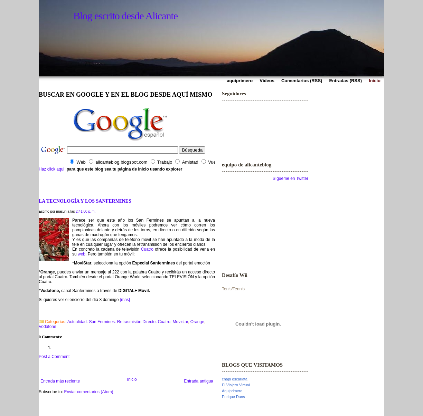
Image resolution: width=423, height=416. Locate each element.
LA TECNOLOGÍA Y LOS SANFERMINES (85, 201)
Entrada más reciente (60, 381)
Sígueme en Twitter (290, 178)
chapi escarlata (234, 379)
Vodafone (47, 326)
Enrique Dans (233, 397)
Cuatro (147, 249)
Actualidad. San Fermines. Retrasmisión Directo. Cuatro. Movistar (127, 321)
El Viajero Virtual (236, 385)
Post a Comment (54, 356)
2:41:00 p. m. (85, 211)
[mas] (125, 299)
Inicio (132, 379)
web (81, 254)
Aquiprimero (232, 391)
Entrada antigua (198, 381)
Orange (197, 321)
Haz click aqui (51, 169)
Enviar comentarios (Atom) (88, 391)
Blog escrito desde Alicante (125, 15)
